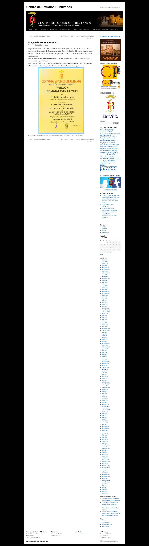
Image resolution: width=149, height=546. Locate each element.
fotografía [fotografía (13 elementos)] (114, 152)
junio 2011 (104, 485)
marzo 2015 (105, 454)
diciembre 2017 (105, 404)
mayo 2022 (104, 319)
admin (46, 45)
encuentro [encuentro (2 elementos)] (109, 148)
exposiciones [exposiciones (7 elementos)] (104, 152)
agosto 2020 (105, 349)
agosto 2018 (105, 389)
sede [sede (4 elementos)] (105, 172)
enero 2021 (104, 341)
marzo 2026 (105, 262)
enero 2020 (104, 360)
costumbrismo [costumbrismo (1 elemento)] (112, 142)
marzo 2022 (105, 323)
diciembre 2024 (105, 276)
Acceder (104, 521)
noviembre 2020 (106, 343)
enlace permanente (77, 135)
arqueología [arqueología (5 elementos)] (110, 130)
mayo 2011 (104, 487)
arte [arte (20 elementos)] (110, 131)
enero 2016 (104, 443)
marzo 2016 (105, 439)
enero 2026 (104, 265)
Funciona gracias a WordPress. (110, 541)
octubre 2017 (105, 408)
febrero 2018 (105, 400)
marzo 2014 (105, 463)
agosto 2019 (105, 369)
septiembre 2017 (106, 410)
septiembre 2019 (106, 367)
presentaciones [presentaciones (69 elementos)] (108, 167)
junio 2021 (104, 332)
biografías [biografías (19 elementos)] (104, 135)
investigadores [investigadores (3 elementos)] (111, 157)
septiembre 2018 (106, 387)
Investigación (96, 29)
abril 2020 (104, 356)
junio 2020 (104, 352)
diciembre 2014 (105, 459)
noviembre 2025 (106, 269)
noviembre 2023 (106, 293)
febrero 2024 (105, 287)
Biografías (105, 29)
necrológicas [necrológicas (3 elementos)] (103, 161)
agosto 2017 (105, 411)
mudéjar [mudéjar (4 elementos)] (118, 159)
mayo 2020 (104, 354)
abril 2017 (104, 419)
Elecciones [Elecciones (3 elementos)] (103, 148)
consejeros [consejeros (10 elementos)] (104, 142)
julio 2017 (104, 413)
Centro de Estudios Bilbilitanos (49, 7)
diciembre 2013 (105, 465)
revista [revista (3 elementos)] (102, 172)
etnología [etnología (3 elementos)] (114, 150)
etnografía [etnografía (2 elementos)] (108, 150)
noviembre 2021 (106, 328)
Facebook (107, 190)
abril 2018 (104, 397)
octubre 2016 (105, 430)
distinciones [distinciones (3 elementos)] (108, 146)
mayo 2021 (104, 334)
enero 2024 (104, 289)
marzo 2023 (105, 302)
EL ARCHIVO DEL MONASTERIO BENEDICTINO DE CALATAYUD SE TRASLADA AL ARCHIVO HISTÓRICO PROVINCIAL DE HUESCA (111, 199)
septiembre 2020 (106, 347)
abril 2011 (104, 489)
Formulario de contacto (81, 533)
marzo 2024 (105, 286)
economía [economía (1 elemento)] (115, 146)
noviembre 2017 (106, 406)
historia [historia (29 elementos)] (111, 154)
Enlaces (75, 29)
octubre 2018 (105, 386)
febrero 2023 (105, 304)
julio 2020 (104, 350)
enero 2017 (104, 424)
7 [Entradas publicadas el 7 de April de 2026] (104, 245)
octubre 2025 (105, 271)
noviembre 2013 (106, 467)
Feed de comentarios (107, 524)
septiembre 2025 (106, 273)
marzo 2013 (105, 472)
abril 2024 (104, 284)
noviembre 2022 (106, 310)
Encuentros (53, 29)
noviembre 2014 (106, 461)
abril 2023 (104, 300)
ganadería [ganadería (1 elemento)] (102, 154)
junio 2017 (104, 415)
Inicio (30, 29)
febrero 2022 (105, 324)
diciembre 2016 (105, 426)
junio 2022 (104, 317)
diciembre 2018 (105, 382)
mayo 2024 (104, 282)
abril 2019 (104, 374)
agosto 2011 (105, 484)
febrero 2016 (105, 441)
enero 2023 (104, 306)
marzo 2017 (105, 421)
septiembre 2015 (106, 448)
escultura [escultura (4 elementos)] (103, 150)
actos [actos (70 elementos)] (103, 129)
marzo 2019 (105, 376)
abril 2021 (104, 336)
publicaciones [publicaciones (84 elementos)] (108, 169)
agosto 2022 (105, 313)
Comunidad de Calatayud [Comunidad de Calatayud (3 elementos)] (107, 138)
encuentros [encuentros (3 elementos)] (115, 148)
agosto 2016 (105, 434)
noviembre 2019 (106, 363)
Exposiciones (114, 29)
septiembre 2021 (106, 330)
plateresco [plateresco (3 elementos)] (112, 163)
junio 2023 (104, 297)
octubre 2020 (105, 345)
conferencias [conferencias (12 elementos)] (105, 140)
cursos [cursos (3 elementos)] (110, 144)
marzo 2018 (105, 398)
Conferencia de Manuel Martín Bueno (39, 36)
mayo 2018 (104, 395)
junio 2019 (104, 373)
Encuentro (104, 228)
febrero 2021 (105, 339)
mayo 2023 (104, 299)
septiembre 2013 (106, 469)
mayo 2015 (104, 450)
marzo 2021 (105, 337)
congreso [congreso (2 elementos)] (113, 140)
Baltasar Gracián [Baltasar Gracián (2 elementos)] (104, 134)
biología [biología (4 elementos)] (112, 136)
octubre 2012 (105, 478)
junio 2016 (104, 435)
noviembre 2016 (106, 428)
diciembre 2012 (105, 474)
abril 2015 (104, 452)
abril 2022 (104, 321)
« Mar (101, 254)
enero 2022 (104, 326)
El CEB (36, 29)
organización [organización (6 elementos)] (104, 163)
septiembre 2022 (106, 312)
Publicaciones (44, 29)
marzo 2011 (105, 491)
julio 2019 (104, 371)
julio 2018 (104, 391)
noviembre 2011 (106, 482)
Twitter (114, 190)
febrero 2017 (105, 423)
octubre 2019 (105, 365)
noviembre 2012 (106, 476)
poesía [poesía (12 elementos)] (102, 165)
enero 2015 (104, 458)
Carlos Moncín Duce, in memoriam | (111, 498)
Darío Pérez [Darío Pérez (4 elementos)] (115, 144)
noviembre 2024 (106, 278)
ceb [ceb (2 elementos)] (116, 136)
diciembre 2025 (105, 267)
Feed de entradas (106, 522)
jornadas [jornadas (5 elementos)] (112, 159)
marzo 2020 (105, 358)
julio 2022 (104, 315)
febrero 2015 (105, 456)
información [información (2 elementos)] (103, 157)
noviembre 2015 (106, 445)
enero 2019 (104, 380)
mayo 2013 (104, 471)
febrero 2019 (105, 378)
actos (63, 135)
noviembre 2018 (106, 384)
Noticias (49, 135)
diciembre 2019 (105, 361)
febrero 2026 (105, 263)
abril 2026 (104, 260)
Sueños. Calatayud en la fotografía (111, 500)
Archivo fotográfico (85, 29)
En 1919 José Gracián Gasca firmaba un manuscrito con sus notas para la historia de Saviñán (111, 513)
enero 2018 (104, 402)
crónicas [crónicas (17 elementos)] (104, 144)
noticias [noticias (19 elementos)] (111, 160)
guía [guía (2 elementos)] (106, 155)
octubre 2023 (105, 295)
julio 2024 (104, 280)
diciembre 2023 (105, 291)
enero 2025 (104, 275)
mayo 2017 (104, 417)
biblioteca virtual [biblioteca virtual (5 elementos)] (114, 134)
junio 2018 (104, 393)
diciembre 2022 (105, 308)
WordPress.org (105, 526)
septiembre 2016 (106, 432)
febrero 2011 (105, 493)
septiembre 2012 (106, 480)
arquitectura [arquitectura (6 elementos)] (104, 132)
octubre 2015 (105, 447)
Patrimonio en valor (65, 29)
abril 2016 (104, 437)
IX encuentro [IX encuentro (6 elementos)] (104, 159)
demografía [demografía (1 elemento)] (102, 146)
